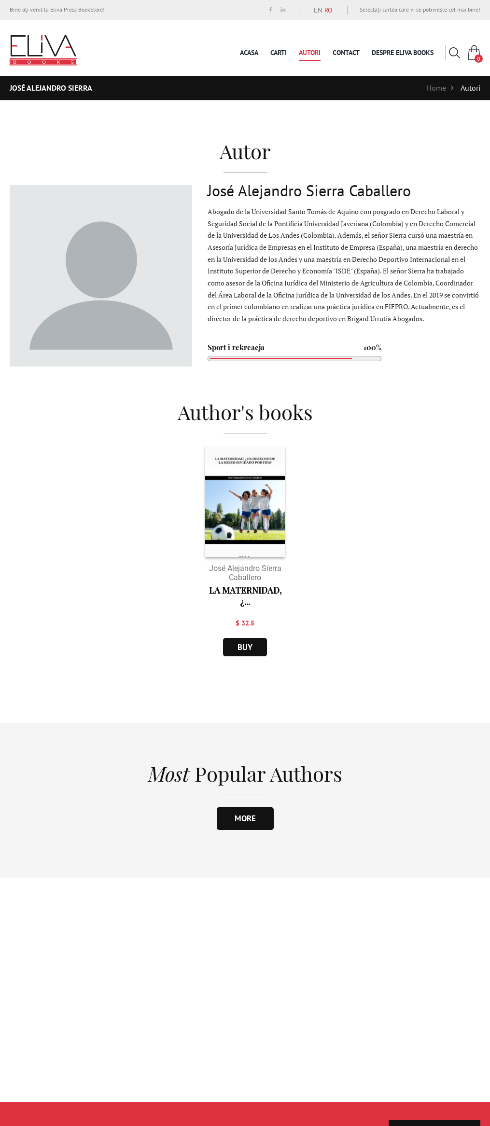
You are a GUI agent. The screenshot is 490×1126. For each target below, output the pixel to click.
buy (245, 647)
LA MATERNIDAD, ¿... (245, 596)
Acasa (249, 52)
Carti (278, 52)
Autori (310, 52)
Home (436, 88)
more (245, 818)
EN (318, 10)
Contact (346, 52)
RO (328, 10)
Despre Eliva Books (403, 52)
